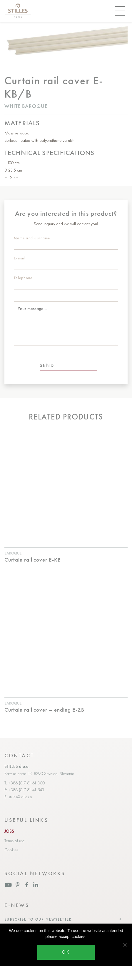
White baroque (26, 106)
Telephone (23, 277)
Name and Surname (32, 238)
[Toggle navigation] (119, 11)
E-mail (20, 258)
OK (66, 952)
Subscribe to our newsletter (38, 919)
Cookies (11, 850)
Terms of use (14, 840)
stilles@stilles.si (20, 796)
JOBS (9, 831)
